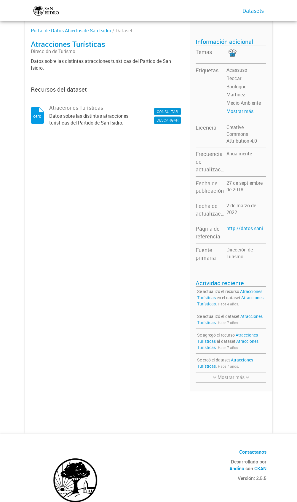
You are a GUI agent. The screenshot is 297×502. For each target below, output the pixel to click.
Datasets (253, 10)
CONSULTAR (167, 111)
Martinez (235, 94)
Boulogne (236, 86)
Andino (236, 468)
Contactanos (252, 452)
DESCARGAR (168, 120)
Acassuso (236, 70)
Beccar (233, 78)
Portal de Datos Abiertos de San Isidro (71, 30)
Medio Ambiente (243, 103)
